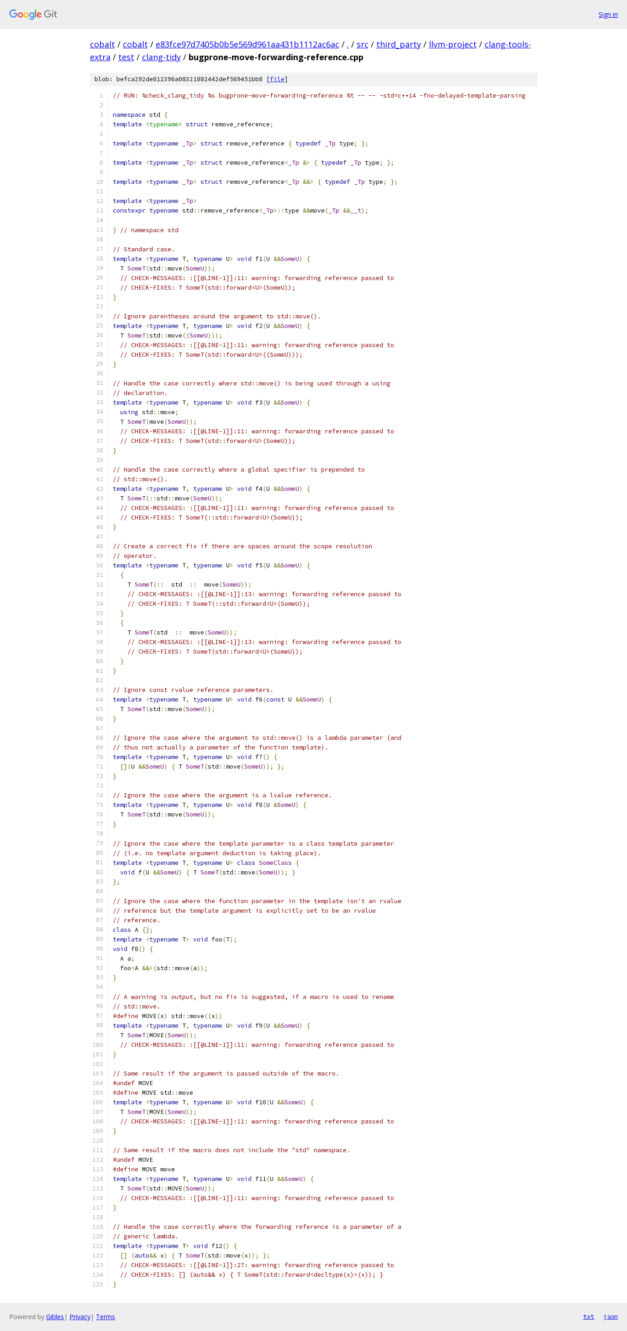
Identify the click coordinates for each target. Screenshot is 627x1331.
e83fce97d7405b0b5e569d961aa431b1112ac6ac (247, 44)
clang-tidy (161, 57)
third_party (398, 44)
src (363, 44)
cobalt (102, 44)
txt (588, 1316)
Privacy (79, 1316)
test (126, 57)
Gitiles (55, 1316)
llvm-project (453, 44)
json (610, 1316)
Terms (105, 1316)
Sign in (608, 14)
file (277, 79)
